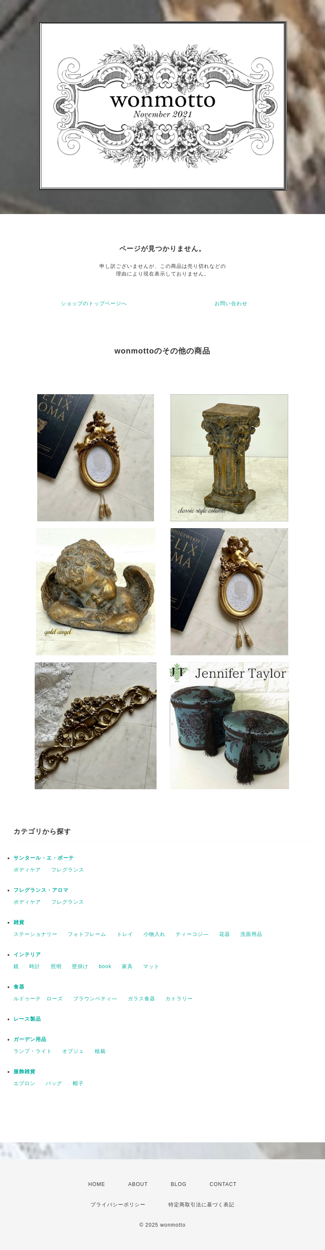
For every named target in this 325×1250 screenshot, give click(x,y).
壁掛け (80, 966)
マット (151, 966)
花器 (224, 934)
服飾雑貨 (25, 1072)
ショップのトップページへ (94, 303)
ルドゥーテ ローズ (38, 999)
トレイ (125, 934)
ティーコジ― (192, 934)
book (105, 966)
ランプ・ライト (33, 1051)
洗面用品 (251, 934)
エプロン (25, 1083)
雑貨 (19, 922)
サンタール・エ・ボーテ (44, 858)
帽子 (78, 1083)
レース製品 (27, 1019)
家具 (127, 966)
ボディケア (27, 870)
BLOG (179, 1184)
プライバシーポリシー (118, 1205)
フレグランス (67, 870)
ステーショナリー (36, 934)
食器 (19, 987)
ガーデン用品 (30, 1039)
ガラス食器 (141, 999)
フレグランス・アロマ (41, 890)
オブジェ (73, 1051)
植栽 (100, 1051)
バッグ (54, 1083)
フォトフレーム (87, 934)
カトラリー (179, 999)
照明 (56, 966)
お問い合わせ (231, 303)
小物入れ (154, 934)
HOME (96, 1184)
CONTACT (223, 1184)
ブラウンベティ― (95, 999)
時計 (34, 966)
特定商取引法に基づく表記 (201, 1205)
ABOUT (138, 1184)
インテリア (27, 955)
